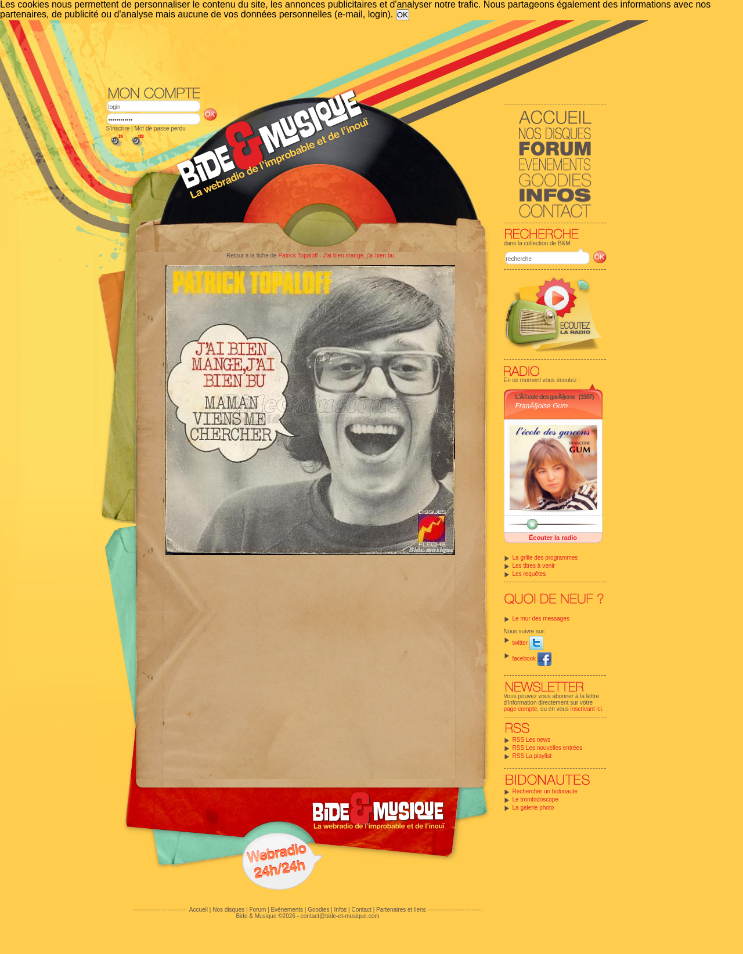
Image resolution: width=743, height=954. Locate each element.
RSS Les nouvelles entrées (548, 748)
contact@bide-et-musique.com (340, 916)
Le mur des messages (541, 618)
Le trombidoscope (536, 799)
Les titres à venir (534, 566)
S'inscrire (118, 128)
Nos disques (228, 909)
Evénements (286, 909)
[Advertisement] (356, 52)
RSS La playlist (532, 756)
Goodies (318, 909)
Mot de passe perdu (159, 128)
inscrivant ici (586, 709)
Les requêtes (529, 574)
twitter (528, 643)
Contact (361, 909)
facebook (532, 658)
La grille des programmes (545, 557)
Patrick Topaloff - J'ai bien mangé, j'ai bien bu (336, 255)
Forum (257, 909)
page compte (521, 709)
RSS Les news (532, 740)
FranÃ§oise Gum (541, 406)
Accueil (198, 909)
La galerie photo (533, 807)
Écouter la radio (553, 537)
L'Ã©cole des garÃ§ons (545, 396)
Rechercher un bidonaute (545, 791)
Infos (340, 909)
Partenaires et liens (401, 909)
